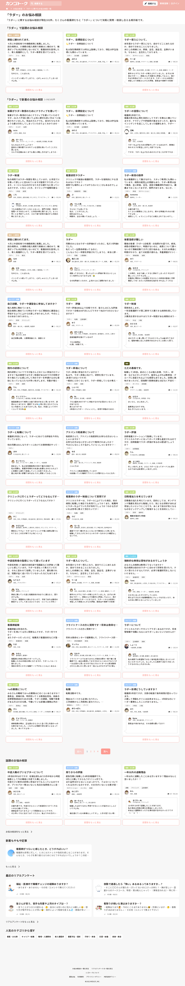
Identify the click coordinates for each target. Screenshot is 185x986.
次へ (105, 751)
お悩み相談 (17, 8)
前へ (79, 751)
